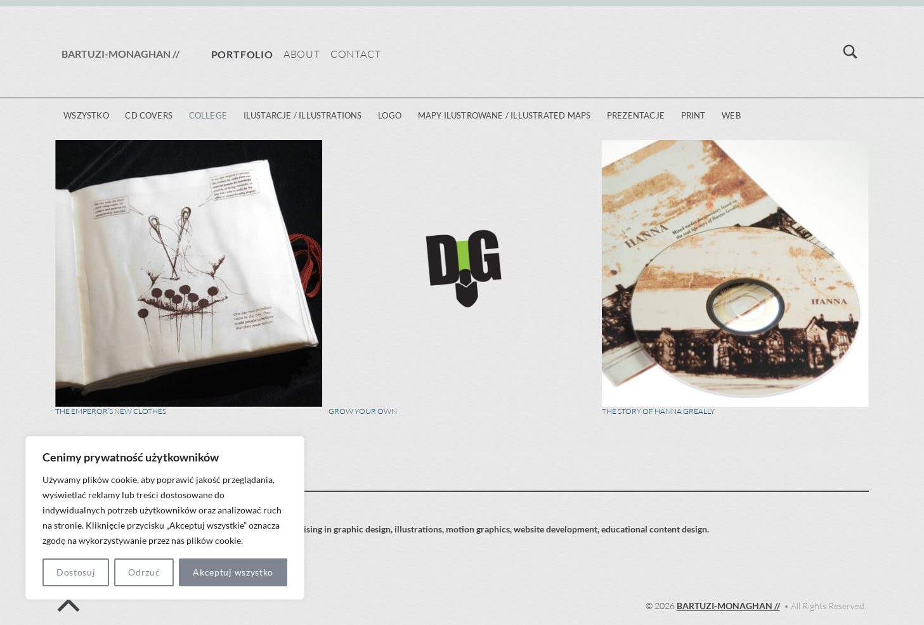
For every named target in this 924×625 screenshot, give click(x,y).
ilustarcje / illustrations (303, 115)
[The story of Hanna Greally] (735, 273)
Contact (355, 54)
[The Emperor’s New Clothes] (188, 273)
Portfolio (242, 54)
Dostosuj (76, 572)
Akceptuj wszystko (233, 572)
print (693, 115)
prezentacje (636, 115)
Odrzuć (144, 572)
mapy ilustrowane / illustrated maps (504, 115)
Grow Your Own (363, 411)
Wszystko (86, 115)
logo (389, 115)
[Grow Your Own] (462, 273)
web (731, 115)
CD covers (148, 115)
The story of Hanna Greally (658, 411)
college (208, 115)
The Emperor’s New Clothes (110, 411)
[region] (164, 518)
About (301, 54)
